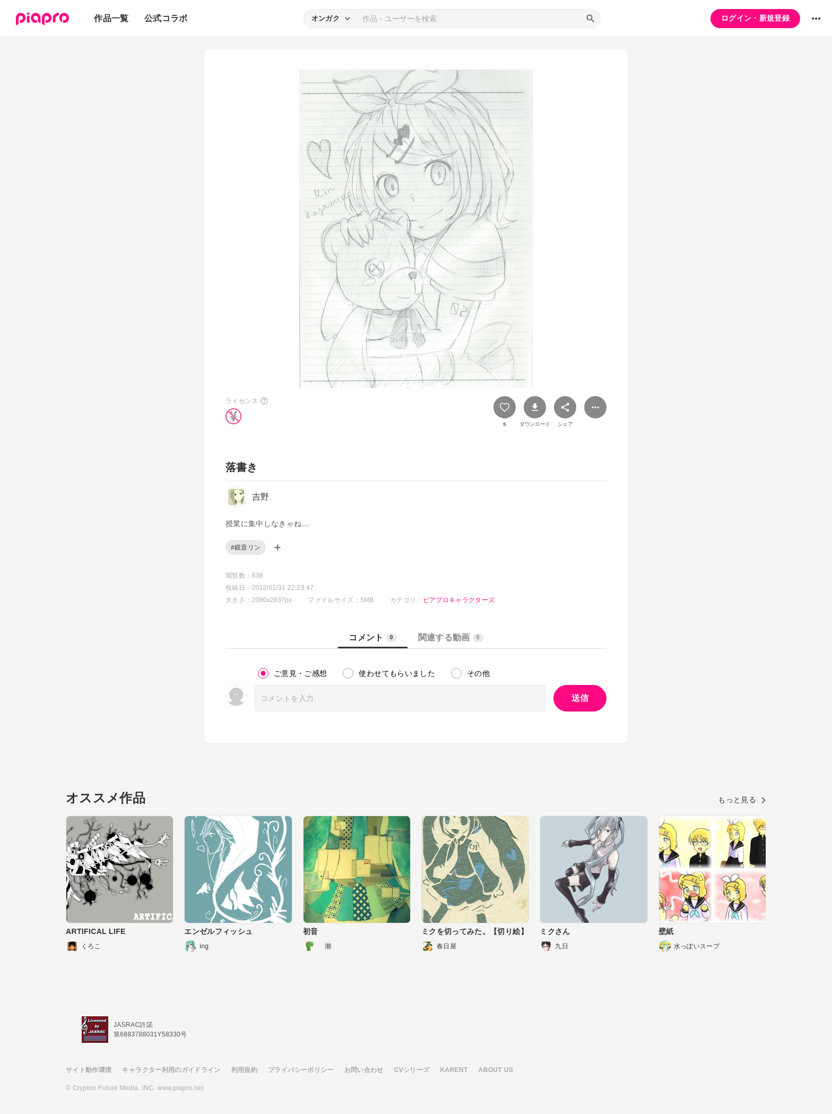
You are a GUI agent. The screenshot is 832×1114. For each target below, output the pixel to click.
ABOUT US (496, 1070)
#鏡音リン (246, 547)
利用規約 (244, 1070)
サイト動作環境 (88, 1070)
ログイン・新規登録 (755, 18)
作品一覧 (111, 18)
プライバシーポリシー (301, 1070)
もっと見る (742, 799)
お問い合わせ (364, 1070)
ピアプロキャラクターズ (459, 600)
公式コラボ (166, 18)
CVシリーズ (412, 1070)
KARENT (454, 1070)
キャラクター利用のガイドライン (171, 1070)
